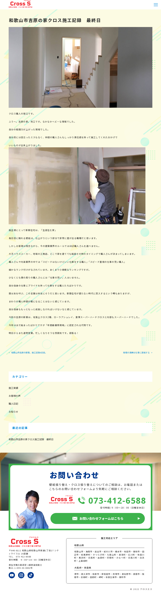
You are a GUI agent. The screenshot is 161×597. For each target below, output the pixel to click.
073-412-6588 (117, 500)
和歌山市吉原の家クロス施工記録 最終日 (31, 439)
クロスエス (146, 589)
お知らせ (13, 411)
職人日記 (13, 403)
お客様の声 (14, 395)
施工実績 (13, 388)
